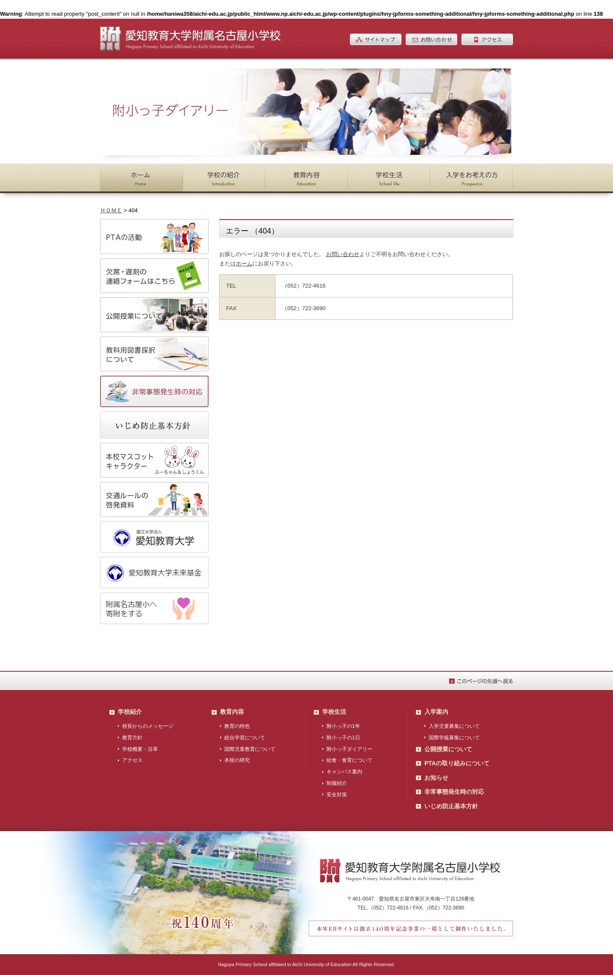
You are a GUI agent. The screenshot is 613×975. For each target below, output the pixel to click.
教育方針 (132, 738)
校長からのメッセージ (147, 726)
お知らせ (436, 777)
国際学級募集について (454, 738)
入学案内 (436, 711)
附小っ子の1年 (343, 726)
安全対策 (337, 795)
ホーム (244, 263)
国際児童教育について (249, 749)
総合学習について (244, 738)
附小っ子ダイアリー (349, 749)
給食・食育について (349, 760)
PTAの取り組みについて (457, 763)
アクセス (132, 760)
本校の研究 (237, 760)
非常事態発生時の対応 (454, 791)
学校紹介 (130, 711)
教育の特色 (237, 726)
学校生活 (334, 711)
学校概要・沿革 (140, 749)
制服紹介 (337, 783)
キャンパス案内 (344, 772)
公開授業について (448, 749)
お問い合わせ (342, 254)
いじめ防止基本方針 (451, 806)
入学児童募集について (454, 726)
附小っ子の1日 (343, 738)
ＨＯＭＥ (111, 210)
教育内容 (232, 711)
